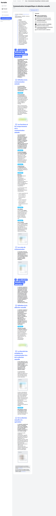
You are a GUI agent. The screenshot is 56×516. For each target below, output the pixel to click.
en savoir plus (20, 468)
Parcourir (4, 9)
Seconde (19, 1)
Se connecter (5, 15)
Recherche (5, 12)
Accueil (4, 6)
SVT (23, 1)
